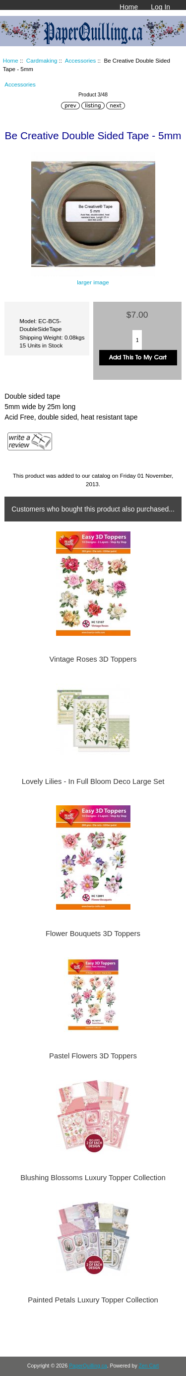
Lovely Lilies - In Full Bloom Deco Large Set (93, 781)
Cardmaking (42, 60)
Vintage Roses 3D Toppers (93, 659)
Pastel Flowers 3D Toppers (93, 1056)
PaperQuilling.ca (88, 1366)
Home (129, 7)
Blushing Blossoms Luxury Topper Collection (92, 1178)
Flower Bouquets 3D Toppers (93, 934)
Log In (160, 7)
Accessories (80, 60)
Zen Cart (149, 1366)
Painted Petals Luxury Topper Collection (93, 1300)
